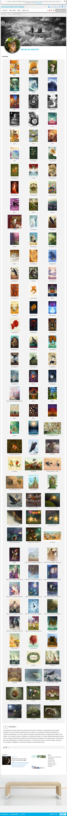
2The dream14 (33, 188)
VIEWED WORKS (14, 814)
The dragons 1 (52, 359)
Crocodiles (14, 464)
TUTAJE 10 (52, 658)
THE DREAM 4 (15, 658)
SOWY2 (33, 68)
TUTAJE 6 (14, 675)
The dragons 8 (14, 377)
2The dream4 (52, 342)
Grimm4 (52, 205)
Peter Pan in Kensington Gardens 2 (33, 624)
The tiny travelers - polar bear (33, 676)
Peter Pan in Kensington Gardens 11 (33, 572)
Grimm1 (33, 377)
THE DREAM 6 (52, 482)
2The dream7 (33, 222)
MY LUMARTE (4, 814)
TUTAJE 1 (33, 658)
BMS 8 (33, 411)
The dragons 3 (52, 222)
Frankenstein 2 (52, 102)
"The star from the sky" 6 (14, 518)
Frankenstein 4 (33, 119)
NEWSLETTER (51, 764)
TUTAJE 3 (14, 712)
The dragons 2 (52, 377)
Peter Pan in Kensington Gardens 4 (52, 606)
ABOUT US (25, 10)
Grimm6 (33, 171)
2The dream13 (14, 188)
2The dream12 (33, 359)
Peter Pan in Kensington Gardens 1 (14, 394)
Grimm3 (14, 239)
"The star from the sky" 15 (14, 447)
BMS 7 (33, 394)
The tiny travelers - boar (14, 694)
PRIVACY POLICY (52, 763)
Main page (3, 14)
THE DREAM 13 (33, 428)
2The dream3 (52, 153)
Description (12, 726)
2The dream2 (52, 325)
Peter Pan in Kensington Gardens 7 (52, 589)
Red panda (33, 464)
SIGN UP (63, 10)
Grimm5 (33, 274)
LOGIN (57, 10)
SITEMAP (50, 766)
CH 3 (33, 136)
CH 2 (14, 136)
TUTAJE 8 (14, 222)
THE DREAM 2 (33, 482)
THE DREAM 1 (33, 447)
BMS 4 (52, 411)
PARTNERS (50, 758)
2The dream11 (33, 308)
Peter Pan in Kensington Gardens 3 (14, 624)
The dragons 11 (14, 291)
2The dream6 (14, 308)
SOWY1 (14, 68)
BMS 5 (52, 394)
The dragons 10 (14, 342)
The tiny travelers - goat (14, 483)
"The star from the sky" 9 (14, 500)
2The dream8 (33, 342)
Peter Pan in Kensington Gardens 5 (33, 606)
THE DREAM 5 (33, 641)
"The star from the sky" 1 (33, 535)
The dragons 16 (52, 274)
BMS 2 (33, 205)
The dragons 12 (52, 239)
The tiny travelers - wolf (52, 712)
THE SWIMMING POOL (52, 429)
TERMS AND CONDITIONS (54, 757)
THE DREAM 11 (52, 624)
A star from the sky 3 (52, 518)
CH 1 (52, 119)
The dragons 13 (52, 171)
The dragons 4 (33, 256)
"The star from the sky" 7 (52, 500)
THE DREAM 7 (15, 325)
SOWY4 (14, 85)
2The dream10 (52, 188)
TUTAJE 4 (52, 693)
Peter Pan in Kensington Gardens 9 (14, 589)
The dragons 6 (14, 274)
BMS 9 (14, 428)
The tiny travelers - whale (52, 676)
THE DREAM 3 (52, 641)
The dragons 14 (14, 359)
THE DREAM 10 (15, 641)
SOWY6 (52, 85)
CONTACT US (51, 761)
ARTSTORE (12, 10)
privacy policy (38, 2)
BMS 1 (14, 205)
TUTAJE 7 (52, 447)
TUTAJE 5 (33, 693)
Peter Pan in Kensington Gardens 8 (33, 589)
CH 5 (14, 153)
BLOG (19, 10)
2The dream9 (33, 239)
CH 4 (52, 136)
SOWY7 (14, 102)
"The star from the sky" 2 (14, 535)
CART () (22, 814)
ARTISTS (4, 10)
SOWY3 (52, 68)
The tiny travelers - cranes (52, 465)
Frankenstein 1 (33, 102)
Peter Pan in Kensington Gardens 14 (33, 555)
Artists (9, 14)
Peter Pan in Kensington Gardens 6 (14, 606)
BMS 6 (52, 291)
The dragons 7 (33, 325)
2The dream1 (33, 153)
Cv (5, 726)
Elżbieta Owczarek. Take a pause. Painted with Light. (19, 759)
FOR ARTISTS (51, 760)
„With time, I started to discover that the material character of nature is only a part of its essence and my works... (20, 764)
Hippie (14, 555)
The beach (52, 536)
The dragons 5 (52, 256)
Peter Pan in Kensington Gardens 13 (52, 555)
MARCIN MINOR (17, 14)
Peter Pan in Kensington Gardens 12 (14, 572)
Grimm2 (14, 256)
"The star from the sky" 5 (33, 518)
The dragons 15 (14, 171)
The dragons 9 (33, 291)
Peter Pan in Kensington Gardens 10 (52, 572)
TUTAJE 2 (33, 712)
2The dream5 (52, 308)
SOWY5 (33, 85)
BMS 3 (14, 411)
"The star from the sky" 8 (33, 500)
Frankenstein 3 (14, 119)
